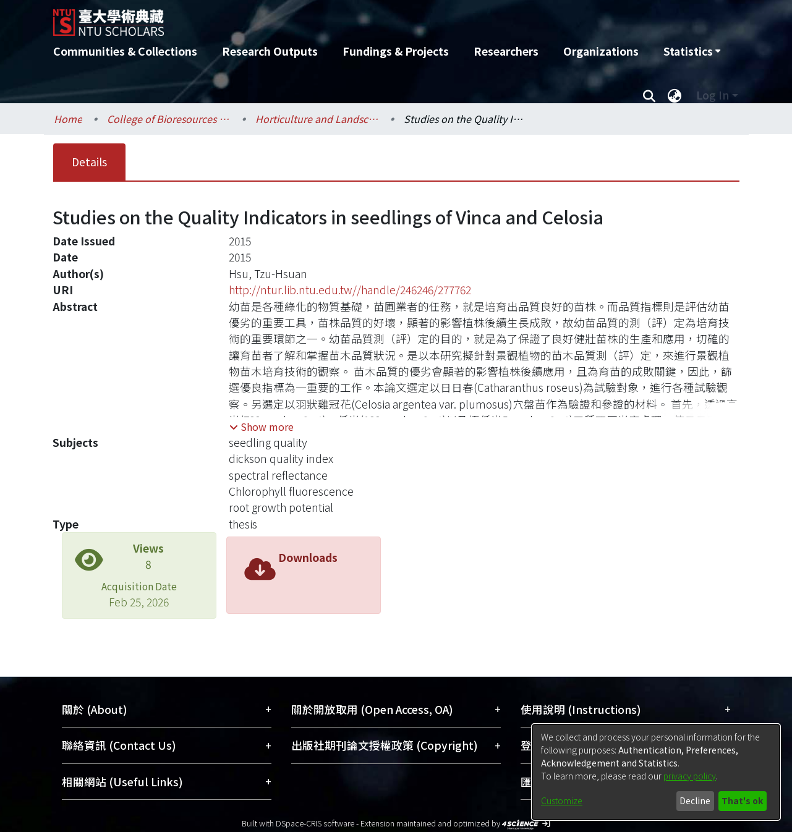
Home (68, 118)
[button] (261, 426)
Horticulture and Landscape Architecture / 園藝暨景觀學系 (317, 118)
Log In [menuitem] (712, 95)
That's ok (742, 800)
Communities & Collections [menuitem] (125, 51)
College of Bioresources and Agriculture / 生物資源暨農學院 (169, 118)
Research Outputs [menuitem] (270, 51)
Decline (694, 800)
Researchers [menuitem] (506, 51)
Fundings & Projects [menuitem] (396, 51)
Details (89, 161)
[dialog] (656, 772)
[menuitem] (691, 51)
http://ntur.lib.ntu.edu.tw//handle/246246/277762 (350, 289)
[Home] (330, 18)
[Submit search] (649, 95)
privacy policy (689, 776)
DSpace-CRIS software (315, 823)
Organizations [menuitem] (601, 51)
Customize (561, 800)
